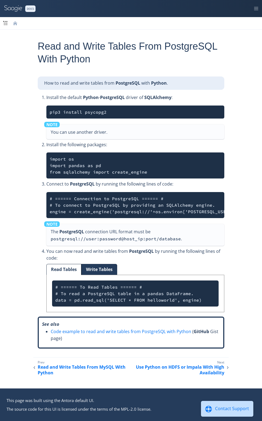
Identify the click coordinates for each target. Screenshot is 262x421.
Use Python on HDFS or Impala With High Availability (180, 370)
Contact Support (232, 409)
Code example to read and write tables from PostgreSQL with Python (121, 331)
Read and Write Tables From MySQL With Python (82, 370)
